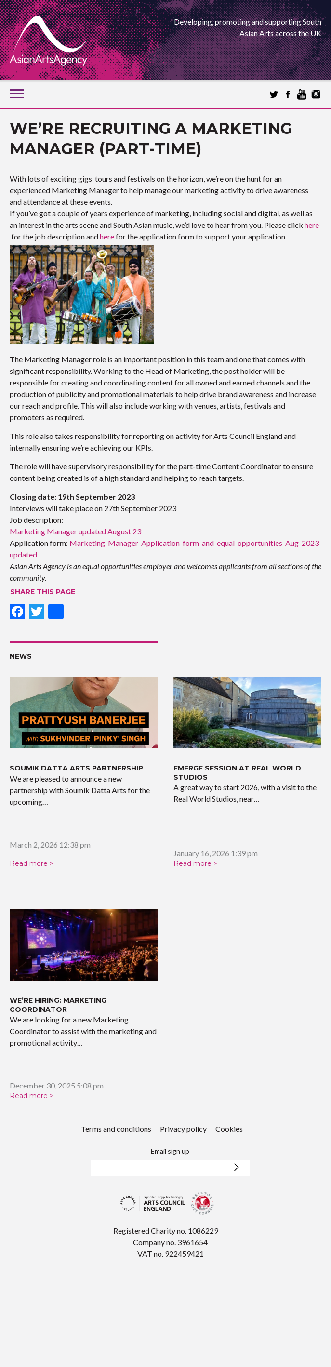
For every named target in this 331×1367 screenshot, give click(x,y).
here (312, 224)
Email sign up (170, 1151)
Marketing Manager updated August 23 (75, 531)
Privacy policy (183, 1128)
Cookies (229, 1128)
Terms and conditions (116, 1128)
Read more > (31, 863)
